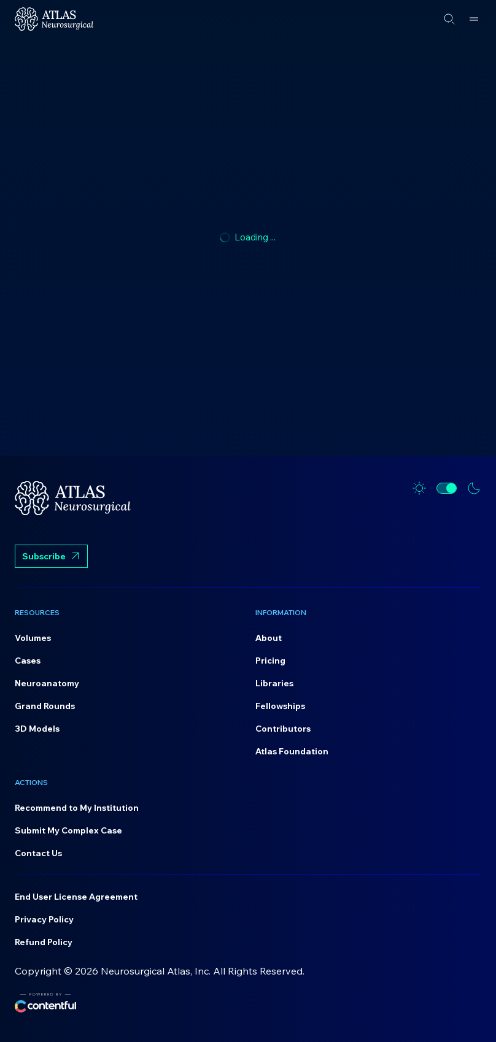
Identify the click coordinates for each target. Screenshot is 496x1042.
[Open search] (449, 19)
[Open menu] (474, 19)
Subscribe (51, 557)
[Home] (54, 19)
